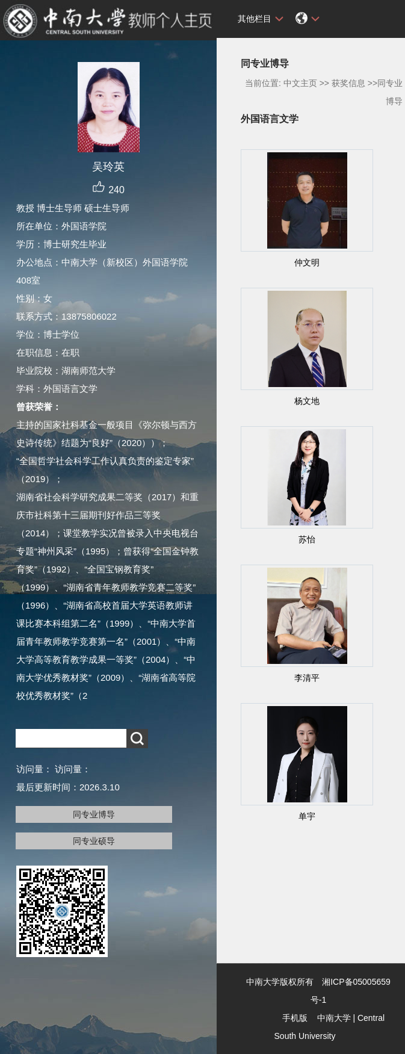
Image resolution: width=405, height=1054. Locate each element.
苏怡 (306, 539)
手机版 (295, 1018)
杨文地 (307, 401)
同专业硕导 (94, 841)
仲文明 (307, 262)
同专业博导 (94, 814)
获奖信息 (348, 83)
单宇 (306, 816)
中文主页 (300, 83)
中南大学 (334, 1018)
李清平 (307, 678)
